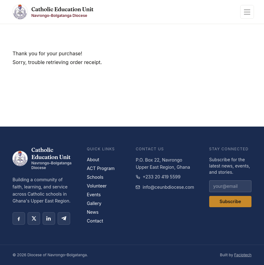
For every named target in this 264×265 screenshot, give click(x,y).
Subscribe (230, 201)
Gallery (94, 203)
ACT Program (101, 168)
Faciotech (242, 254)
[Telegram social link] (64, 218)
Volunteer (96, 185)
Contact (95, 220)
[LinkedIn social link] (49, 218)
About (93, 159)
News (92, 212)
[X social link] (34, 218)
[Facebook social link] (19, 218)
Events (94, 194)
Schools (95, 177)
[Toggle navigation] (247, 12)
